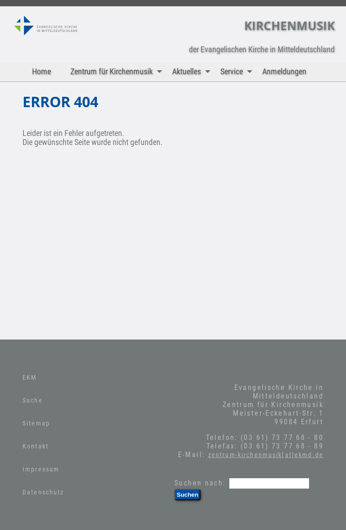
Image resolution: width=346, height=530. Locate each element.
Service (238, 72)
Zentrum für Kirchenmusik (118, 72)
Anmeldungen (284, 71)
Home (41, 71)
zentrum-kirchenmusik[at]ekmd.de (265, 454)
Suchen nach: (200, 483)
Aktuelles (193, 72)
